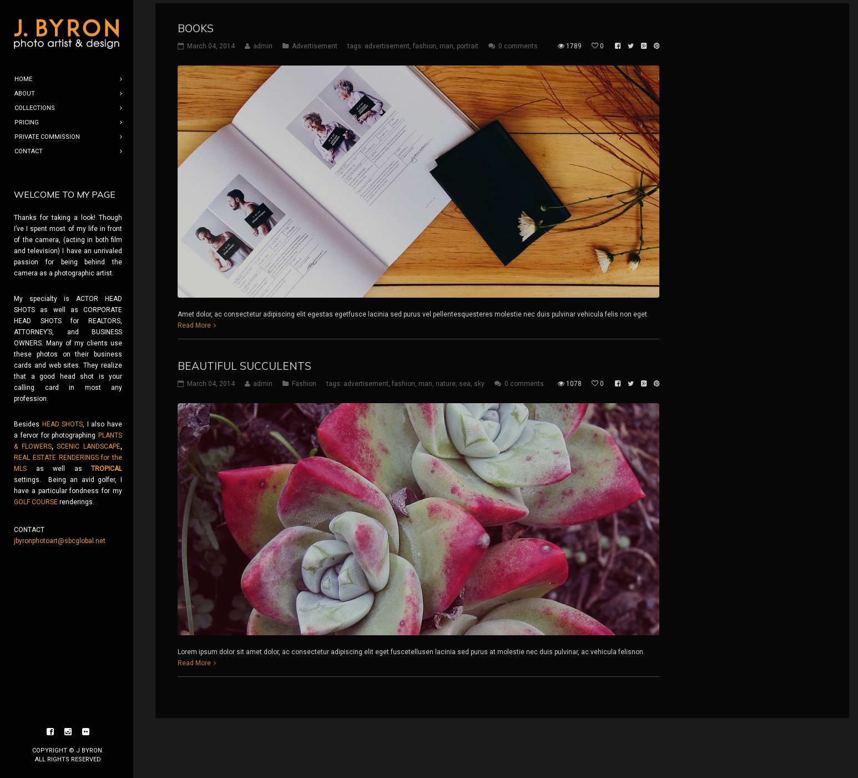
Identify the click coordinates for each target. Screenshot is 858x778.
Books (196, 25)
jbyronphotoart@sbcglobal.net (59, 541)
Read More (194, 322)
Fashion (304, 380)
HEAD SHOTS (62, 424)
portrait (467, 43)
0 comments (518, 43)
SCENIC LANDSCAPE (88, 446)
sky (479, 380)
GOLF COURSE (36, 502)
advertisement (387, 43)
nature (446, 380)
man (446, 43)
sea (465, 380)
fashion (424, 43)
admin (262, 43)
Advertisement (314, 43)
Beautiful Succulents (244, 362)
